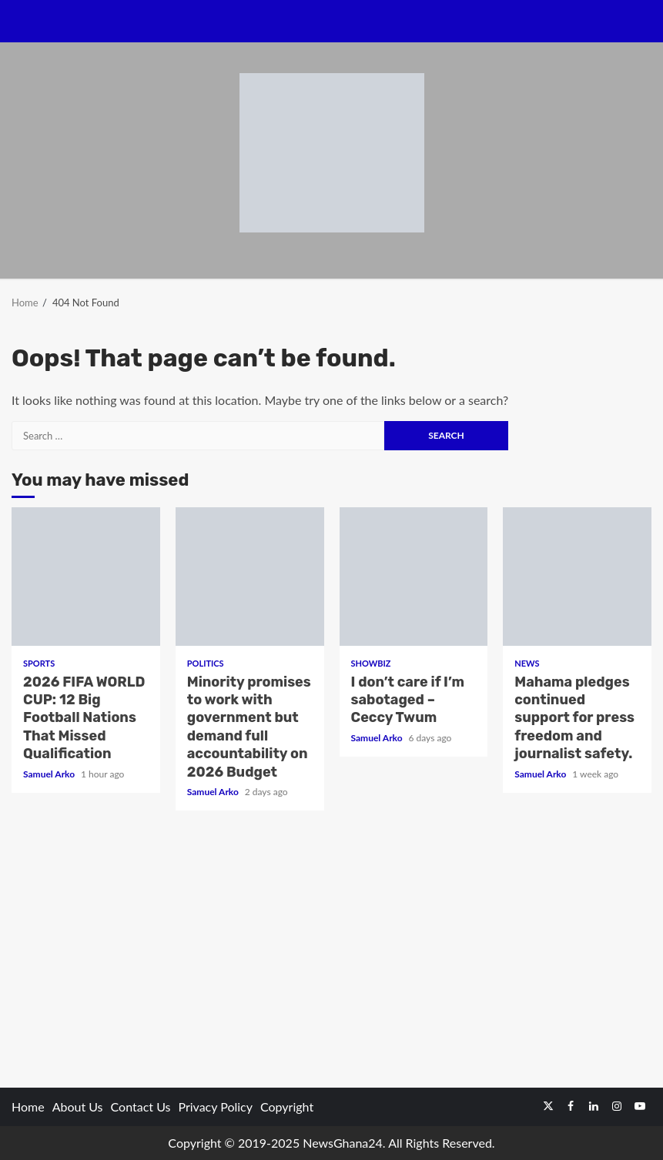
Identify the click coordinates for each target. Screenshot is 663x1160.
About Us (77, 1106)
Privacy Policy (215, 1106)
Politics (205, 663)
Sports (39, 663)
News (526, 663)
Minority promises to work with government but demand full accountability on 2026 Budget (250, 576)
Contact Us (141, 1106)
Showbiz (371, 663)
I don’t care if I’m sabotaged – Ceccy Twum (414, 576)
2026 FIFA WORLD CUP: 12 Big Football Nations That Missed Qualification (86, 576)
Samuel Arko (50, 774)
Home (28, 1106)
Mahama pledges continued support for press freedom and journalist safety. (577, 576)
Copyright (286, 1106)
